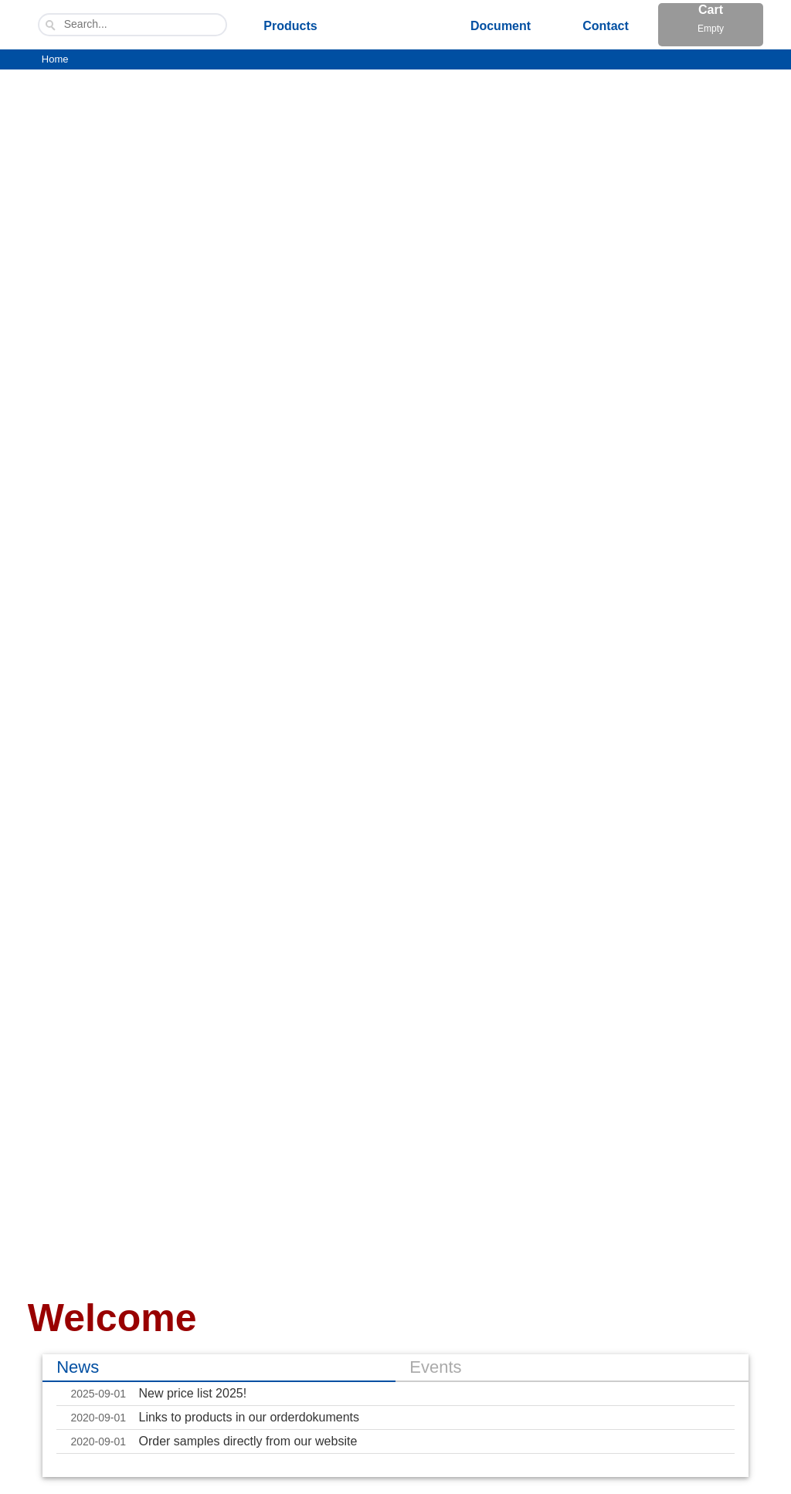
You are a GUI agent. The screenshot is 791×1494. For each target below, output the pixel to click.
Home (55, 59)
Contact (605, 25)
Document (500, 25)
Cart (710, 21)
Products (290, 25)
